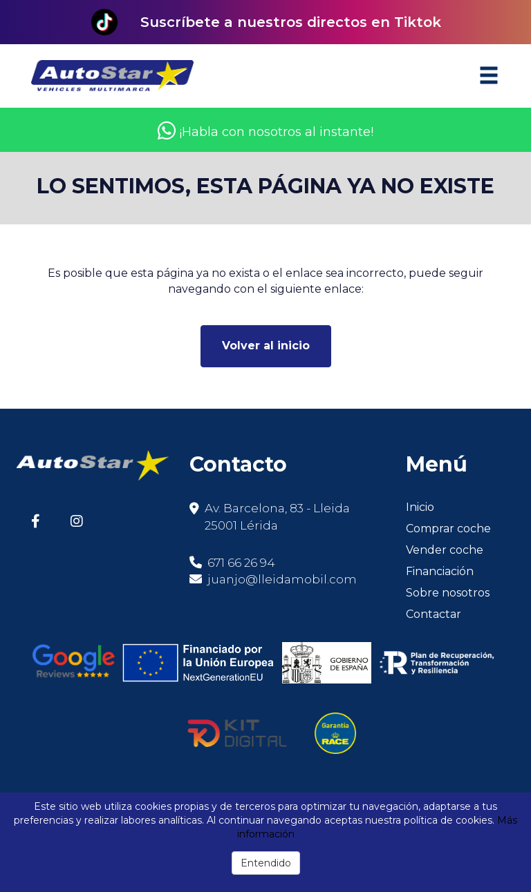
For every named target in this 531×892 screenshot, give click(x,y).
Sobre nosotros (448, 592)
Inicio (420, 507)
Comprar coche (448, 528)
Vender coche (444, 549)
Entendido (266, 863)
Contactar (433, 614)
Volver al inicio (266, 345)
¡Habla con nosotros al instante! (265, 131)
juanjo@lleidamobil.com (282, 579)
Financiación (440, 571)
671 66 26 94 (232, 563)
